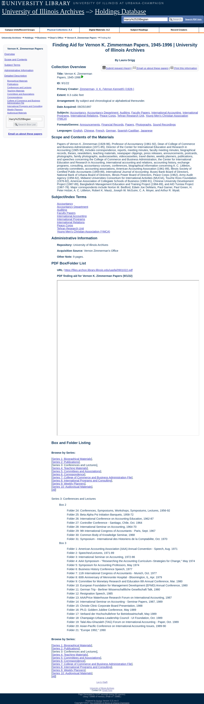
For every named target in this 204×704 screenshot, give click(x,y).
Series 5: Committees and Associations (76, 471)
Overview (9, 54)
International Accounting (166, 112)
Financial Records (113, 124)
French (100, 130)
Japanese (146, 130)
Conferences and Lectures (19, 87)
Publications (12, 84)
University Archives (11, 38)
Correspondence (15, 97)
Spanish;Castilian (128, 130)
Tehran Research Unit (130, 115)
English (77, 130)
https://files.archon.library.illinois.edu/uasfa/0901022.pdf (98, 270)
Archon (99, 701)
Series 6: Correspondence (68, 474)
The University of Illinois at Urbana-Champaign (110, 703)
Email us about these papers (25, 133)
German (111, 130)
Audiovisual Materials (17, 113)
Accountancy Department (103, 112)
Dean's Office (56, 38)
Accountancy (78, 112)
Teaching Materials (16, 91)
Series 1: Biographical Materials (71, 458)
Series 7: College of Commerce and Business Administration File (92, 477)
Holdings (29, 38)
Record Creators (179, 30)
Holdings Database (120, 11)
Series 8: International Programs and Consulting (81, 480)
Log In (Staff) (102, 682)
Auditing (125, 112)
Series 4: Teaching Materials (69, 468)
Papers (129, 124)
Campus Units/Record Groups (20, 30)
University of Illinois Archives (43, 11)
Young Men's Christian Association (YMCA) (83, 231)
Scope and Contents (15, 59)
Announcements (90, 124)
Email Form (107, 690)
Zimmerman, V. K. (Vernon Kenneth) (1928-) (107, 89)
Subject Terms (12, 64)
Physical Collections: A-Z (59, 30)
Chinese (89, 130)
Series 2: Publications (65, 462)
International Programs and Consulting (24, 106)
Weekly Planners (15, 109)
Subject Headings (139, 30)
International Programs (71, 219)
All (53, 489)
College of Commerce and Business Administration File (23, 101)
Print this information (183, 68)
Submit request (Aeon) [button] (116, 68)
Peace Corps (108, 115)
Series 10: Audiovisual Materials (71, 486)
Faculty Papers (140, 112)
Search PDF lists (193, 19)
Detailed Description (15, 75)
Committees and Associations (20, 94)
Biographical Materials (17, 81)
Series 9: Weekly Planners (68, 483)
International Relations (84, 115)
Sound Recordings (164, 124)
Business (42, 38)
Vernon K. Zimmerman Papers (81, 38)
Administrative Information (18, 70)
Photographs (143, 124)
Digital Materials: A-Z (99, 30)
